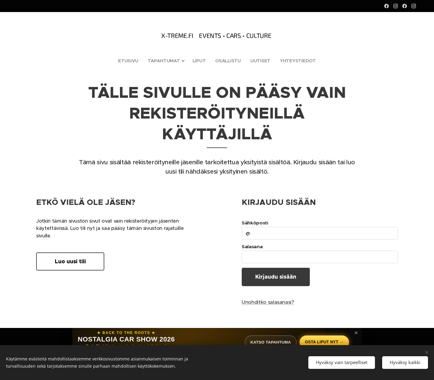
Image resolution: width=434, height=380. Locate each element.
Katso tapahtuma (270, 342)
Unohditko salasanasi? (268, 302)
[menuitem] (129, 60)
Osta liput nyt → (324, 342)
